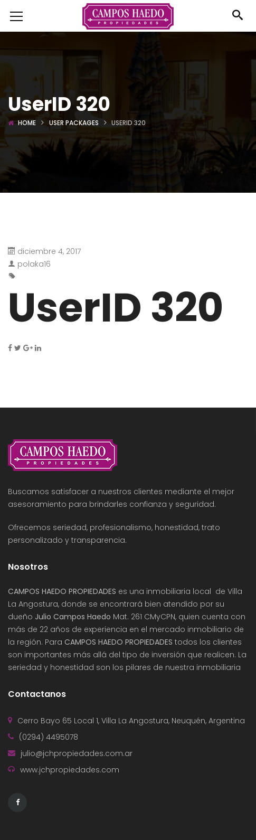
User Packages (74, 122)
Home (27, 122)
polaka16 (34, 264)
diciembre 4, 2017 (49, 251)
